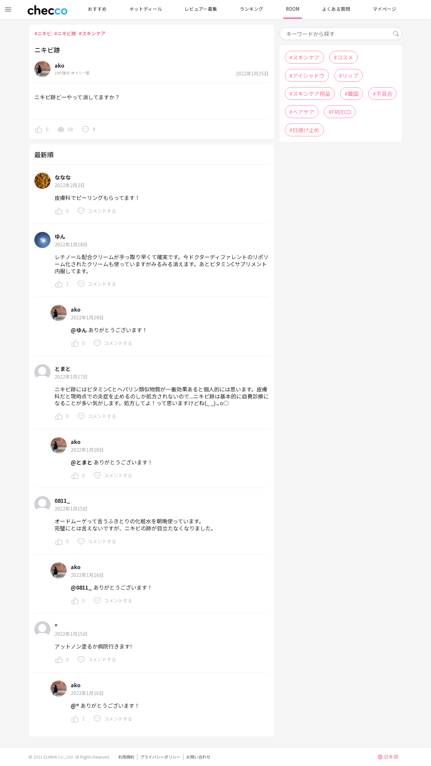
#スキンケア (92, 33)
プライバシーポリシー (160, 757)
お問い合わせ (198, 757)
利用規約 (126, 757)
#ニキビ (43, 33)
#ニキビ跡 (65, 33)
